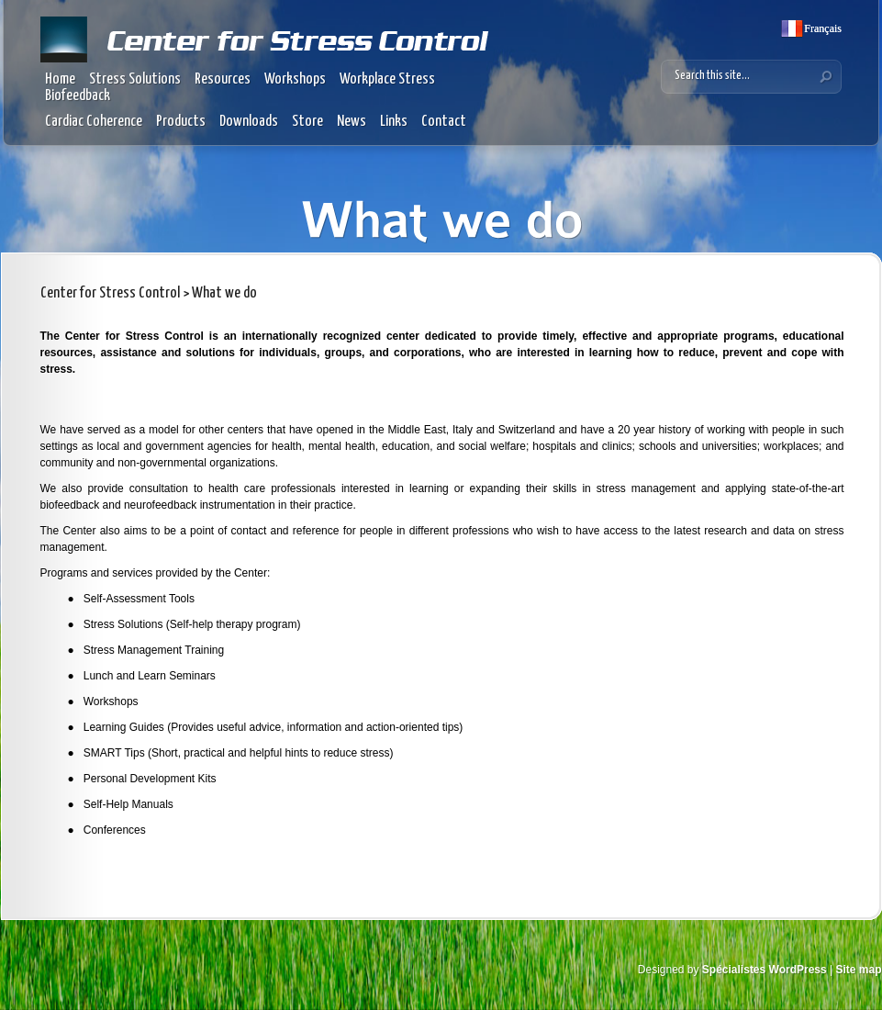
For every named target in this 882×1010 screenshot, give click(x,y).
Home (60, 79)
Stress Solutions (135, 79)
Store (307, 121)
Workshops (295, 79)
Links (394, 121)
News (351, 121)
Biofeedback (77, 96)
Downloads (248, 121)
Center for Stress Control (110, 293)
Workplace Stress (387, 79)
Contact (443, 121)
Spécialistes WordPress (764, 969)
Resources (223, 79)
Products (181, 121)
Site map (858, 969)
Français (821, 28)
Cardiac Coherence (93, 121)
